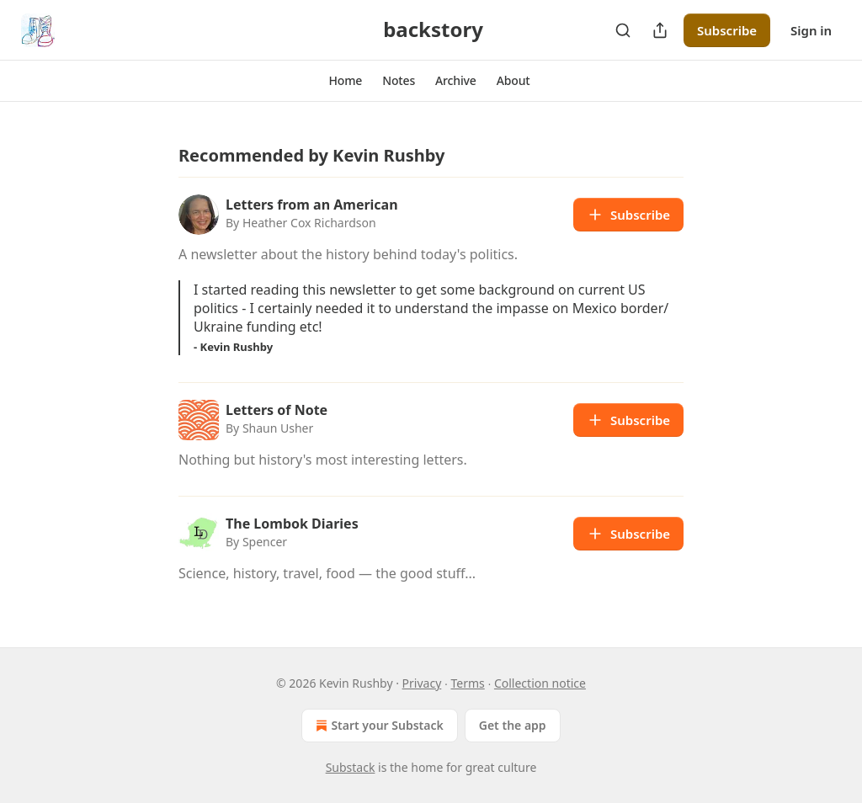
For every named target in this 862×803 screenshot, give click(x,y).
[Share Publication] (660, 30)
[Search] (623, 30)
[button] (345, 81)
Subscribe (727, 30)
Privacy (422, 683)
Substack (350, 767)
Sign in (811, 30)
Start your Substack (377, 725)
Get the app (512, 725)
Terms (467, 683)
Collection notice (540, 683)
